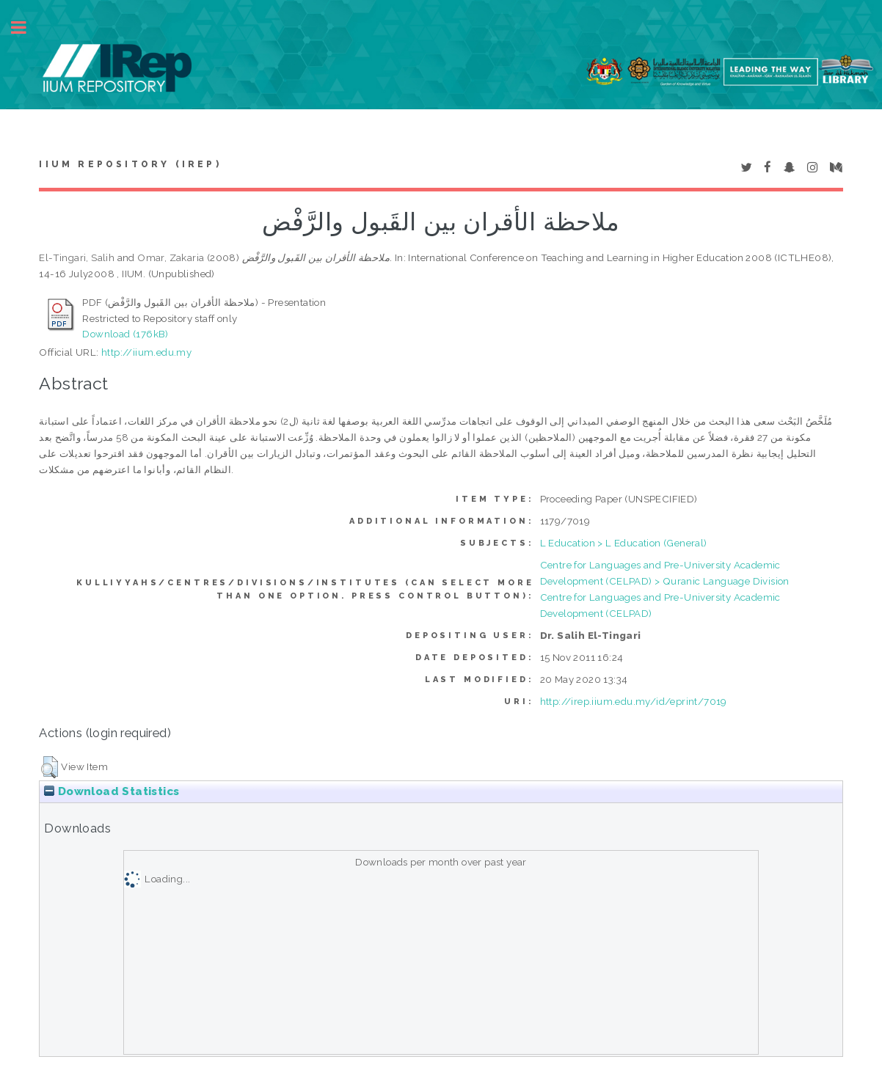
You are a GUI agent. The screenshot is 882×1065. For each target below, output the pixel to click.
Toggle (26, 27)
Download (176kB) (125, 334)
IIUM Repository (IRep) (130, 164)
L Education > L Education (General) (623, 543)
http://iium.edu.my (146, 352)
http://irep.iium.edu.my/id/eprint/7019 (633, 701)
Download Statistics (111, 791)
